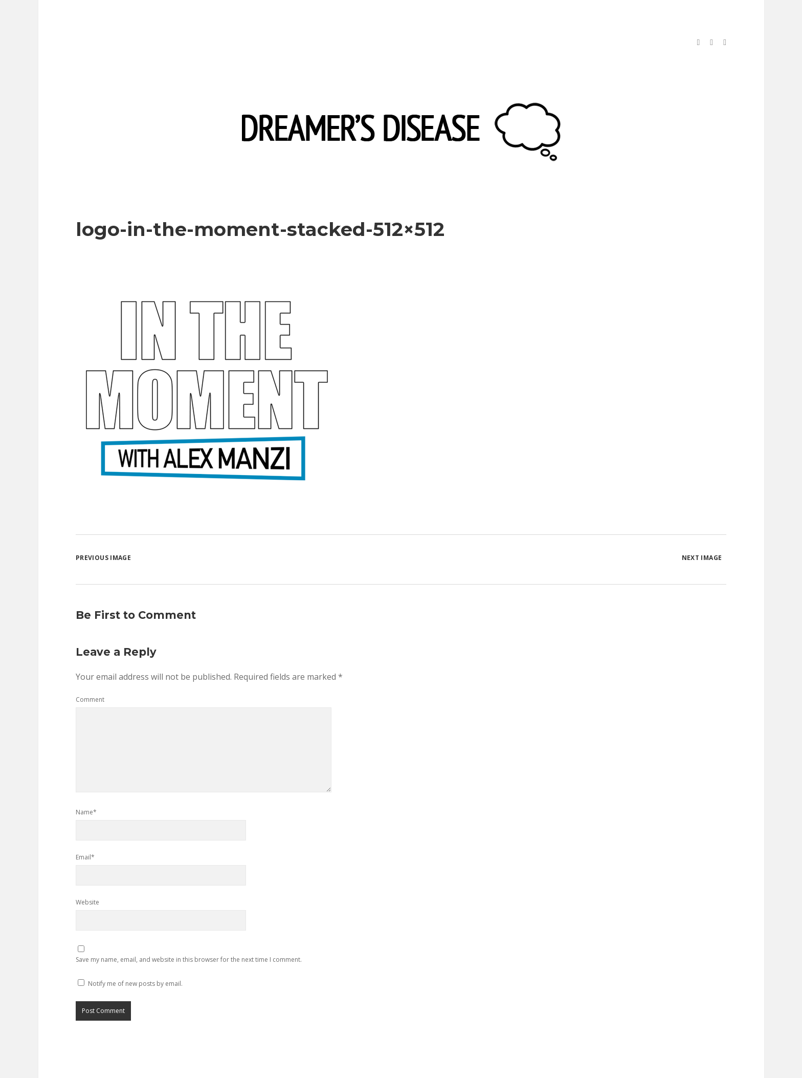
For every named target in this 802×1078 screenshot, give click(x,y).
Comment (90, 664)
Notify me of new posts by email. (135, 948)
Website (87, 867)
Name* (86, 777)
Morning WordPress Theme (366, 1066)
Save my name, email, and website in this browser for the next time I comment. (189, 924)
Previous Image (103, 523)
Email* (85, 822)
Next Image (702, 523)
